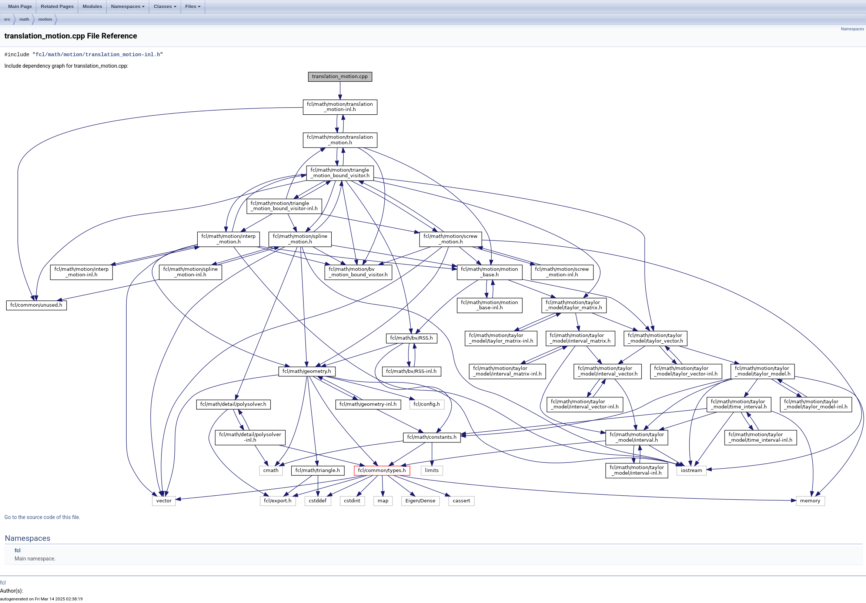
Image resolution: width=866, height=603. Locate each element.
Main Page (20, 6)
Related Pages (57, 6)
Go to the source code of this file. (42, 517)
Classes (165, 6)
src (7, 19)
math (24, 19)
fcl (17, 550)
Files (193, 6)
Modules (92, 6)
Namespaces (128, 6)
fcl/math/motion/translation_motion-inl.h (98, 54)
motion (45, 19)
